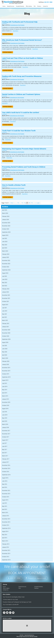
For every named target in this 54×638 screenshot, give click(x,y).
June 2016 (4, 481)
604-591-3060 (48, 2)
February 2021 (5, 323)
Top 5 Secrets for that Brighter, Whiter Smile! (13, 597)
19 (31, 203)
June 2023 (4, 241)
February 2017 (5, 459)
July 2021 (4, 307)
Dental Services (10, 6)
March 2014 (5, 541)
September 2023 (6, 232)
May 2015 (4, 506)
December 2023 (6, 222)
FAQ (35, 6)
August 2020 (5, 342)
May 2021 (4, 314)
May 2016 (4, 484)
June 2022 (4, 279)
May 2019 (4, 389)
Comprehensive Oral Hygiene (17, 25)
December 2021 (6, 295)
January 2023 (5, 257)
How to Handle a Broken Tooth (14, 185)
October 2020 (5, 336)
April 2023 (4, 248)
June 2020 (4, 348)
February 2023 (5, 254)
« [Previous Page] (14, 203)
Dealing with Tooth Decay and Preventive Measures (21, 76)
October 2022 (5, 266)
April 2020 (4, 355)
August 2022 (5, 273)
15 (22, 203)
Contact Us (45, 6)
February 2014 (5, 544)
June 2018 (4, 415)
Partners (39, 6)
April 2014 (4, 537)
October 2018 (5, 405)
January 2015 (5, 515)
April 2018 (4, 421)
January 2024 (5, 219)
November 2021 (6, 298)
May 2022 (4, 282)
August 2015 (5, 500)
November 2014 (6, 522)
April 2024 (4, 210)
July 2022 (4, 276)
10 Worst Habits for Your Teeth (10, 599)
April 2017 (4, 452)
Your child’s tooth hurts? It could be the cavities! (20, 112)
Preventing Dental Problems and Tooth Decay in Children (23, 167)
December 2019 (6, 367)
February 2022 (5, 289)
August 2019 (5, 380)
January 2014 (5, 547)
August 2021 (5, 304)
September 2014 (6, 528)
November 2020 (6, 333)
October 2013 (5, 556)
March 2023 (5, 251)
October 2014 (5, 525)
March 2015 (5, 512)
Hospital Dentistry (20, 6)
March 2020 (5, 358)
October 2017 (5, 437)
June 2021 (4, 311)
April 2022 (4, 285)
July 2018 (4, 411)
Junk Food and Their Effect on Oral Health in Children (22, 58)
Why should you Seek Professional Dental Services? (22, 40)
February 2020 (5, 361)
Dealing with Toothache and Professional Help (19, 22)
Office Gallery (29, 6)
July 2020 (4, 345)
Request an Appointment (36, 578)
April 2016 (4, 487)
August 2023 (5, 235)
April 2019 (4, 392)
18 (29, 203)
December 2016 (6, 465)
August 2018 (5, 408)
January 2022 (5, 292)
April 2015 (4, 509)
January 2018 (5, 427)
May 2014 (4, 534)
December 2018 (6, 402)
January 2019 (5, 399)
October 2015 (5, 496)
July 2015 (4, 503)
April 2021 (4, 317)
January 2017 (5, 462)
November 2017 (6, 433)
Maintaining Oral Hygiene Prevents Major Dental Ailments (24, 149)
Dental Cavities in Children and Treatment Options (21, 94)
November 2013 (6, 553)
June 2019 (4, 386)
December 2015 (6, 490)
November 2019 (6, 370)
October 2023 (5, 229)
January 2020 (5, 364)
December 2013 (6, 550)
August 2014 (5, 531)
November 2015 (6, 493)
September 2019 (6, 377)
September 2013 (6, 559)
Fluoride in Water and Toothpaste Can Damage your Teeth (17, 602)
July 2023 (4, 238)
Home (4, 6)
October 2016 (5, 471)
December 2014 (6, 519)
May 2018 (4, 418)
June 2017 (4, 446)
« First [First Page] (11, 203)
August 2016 (5, 478)
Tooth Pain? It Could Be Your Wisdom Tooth (19, 131)
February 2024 (5, 216)
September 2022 (6, 270)
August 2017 (5, 440)
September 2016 (6, 474)
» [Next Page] (35, 203)
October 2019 (5, 374)
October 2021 (5, 301)
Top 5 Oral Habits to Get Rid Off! (10, 604)
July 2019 (4, 383)
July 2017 (4, 443)
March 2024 (5, 213)
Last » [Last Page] (38, 203)
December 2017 (6, 430)
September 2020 (6, 339)
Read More (15, 31)
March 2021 (5, 320)
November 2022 (6, 263)
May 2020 (4, 352)
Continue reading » (7, 34)
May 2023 (4, 244)
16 (24, 203)
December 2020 (6, 329)
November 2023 (6, 226)
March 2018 (5, 424)
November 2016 (6, 468)
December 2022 (6, 260)
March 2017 (5, 456)
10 (18, 203)
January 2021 (5, 326)
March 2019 (5, 396)
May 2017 (4, 449)
